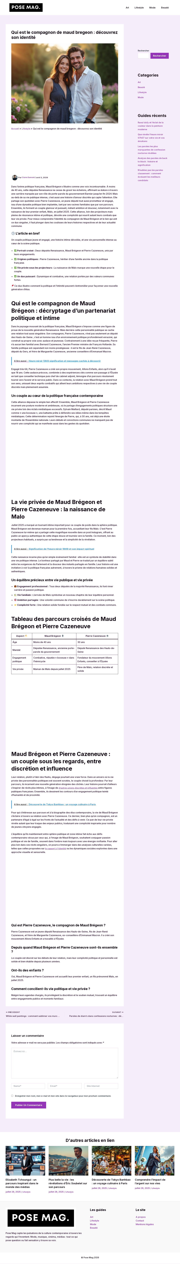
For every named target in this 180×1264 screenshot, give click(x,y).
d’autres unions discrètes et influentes (79, 787)
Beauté (165, 7)
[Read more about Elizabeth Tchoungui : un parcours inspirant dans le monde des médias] (25, 1160)
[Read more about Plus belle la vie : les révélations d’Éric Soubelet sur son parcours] (68, 1160)
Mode (154, 7)
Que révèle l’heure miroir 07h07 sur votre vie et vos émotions (152, 137)
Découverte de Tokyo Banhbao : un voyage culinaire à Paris (106, 1183)
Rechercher (143, 50)
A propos (141, 1217)
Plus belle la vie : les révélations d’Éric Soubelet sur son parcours (67, 1183)
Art (131, 7)
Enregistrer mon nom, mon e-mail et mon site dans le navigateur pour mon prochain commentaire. (63, 1096)
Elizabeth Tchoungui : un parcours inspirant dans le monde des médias (23, 1183)
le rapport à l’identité (56, 848)
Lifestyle (142, 7)
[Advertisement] (64, 151)
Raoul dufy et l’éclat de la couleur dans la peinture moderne (151, 125)
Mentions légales (145, 1224)
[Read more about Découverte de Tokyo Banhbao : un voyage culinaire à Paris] (111, 1160)
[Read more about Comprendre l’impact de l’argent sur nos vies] (154, 1160)
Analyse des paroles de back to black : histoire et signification (153, 161)
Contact (140, 1220)
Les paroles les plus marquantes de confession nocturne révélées (152, 149)
